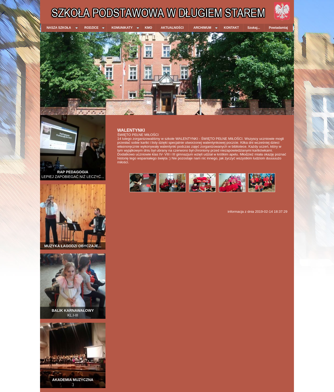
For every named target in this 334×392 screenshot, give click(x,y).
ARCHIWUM (205, 28)
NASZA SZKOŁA (62, 28)
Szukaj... (253, 28)
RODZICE (94, 28)
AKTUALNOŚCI (172, 28)
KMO (148, 28)
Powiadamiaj (278, 28)
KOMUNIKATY (125, 28)
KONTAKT (231, 28)
